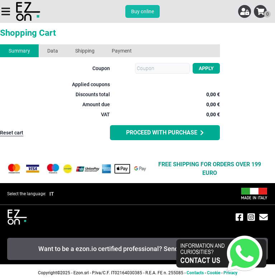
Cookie (213, 272)
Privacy (230, 272)
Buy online (142, 11)
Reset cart (11, 133)
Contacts (195, 272)
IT (51, 194)
